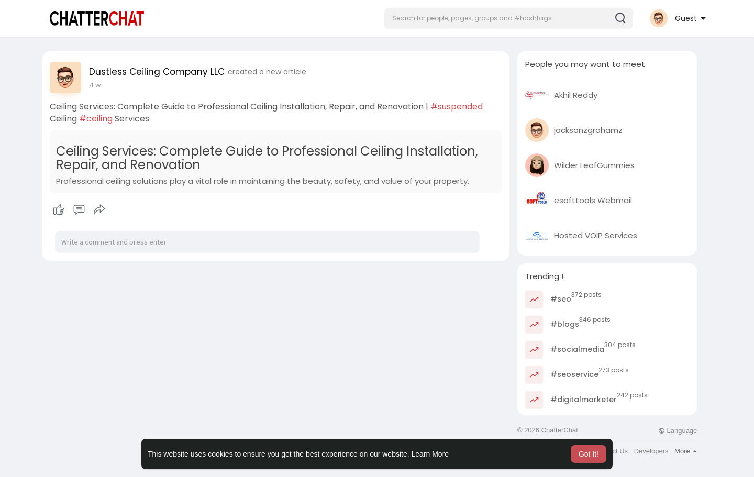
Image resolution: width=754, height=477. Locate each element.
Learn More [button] (430, 454)
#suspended (456, 107)
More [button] (685, 451)
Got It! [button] (588, 454)
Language (677, 430)
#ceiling (96, 119)
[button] (508, 18)
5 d (94, 85)
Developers (651, 451)
